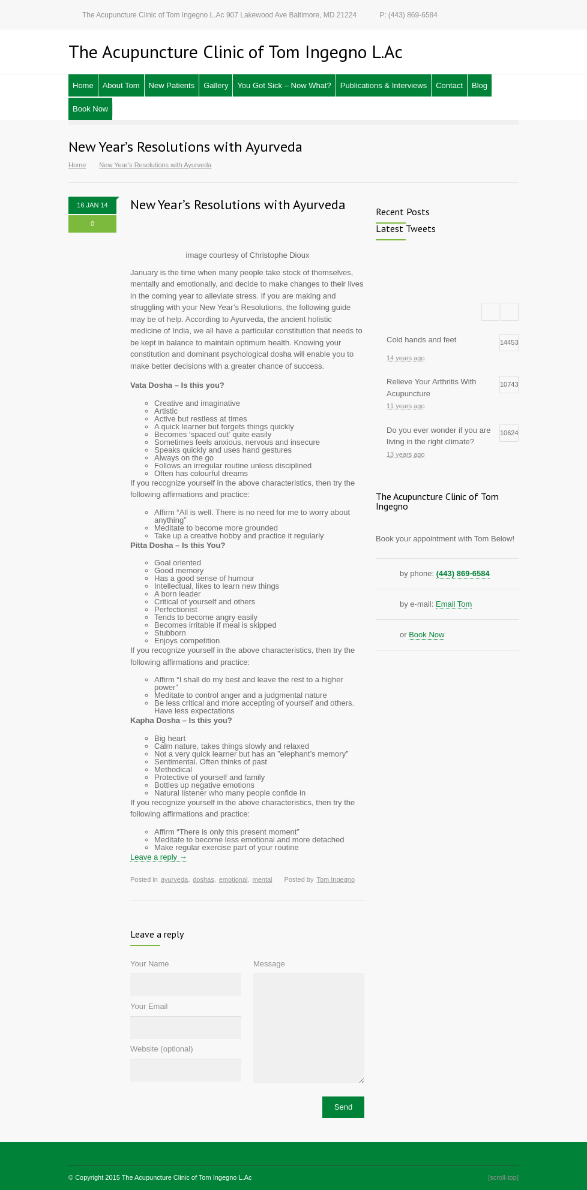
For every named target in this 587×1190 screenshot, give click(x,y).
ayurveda (174, 879)
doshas (203, 879)
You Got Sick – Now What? (284, 85)
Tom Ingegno (335, 879)
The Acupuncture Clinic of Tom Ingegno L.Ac (187, 1177)
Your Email (148, 1006)
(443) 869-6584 (463, 573)
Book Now (90, 108)
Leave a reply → (158, 856)
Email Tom (454, 603)
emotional (233, 879)
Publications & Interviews (383, 85)
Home (83, 85)
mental (262, 879)
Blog (479, 85)
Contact (449, 85)
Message (269, 964)
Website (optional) (161, 1049)
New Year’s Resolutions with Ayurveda (238, 204)
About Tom (121, 85)
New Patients (172, 85)
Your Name (149, 964)
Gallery (215, 85)
